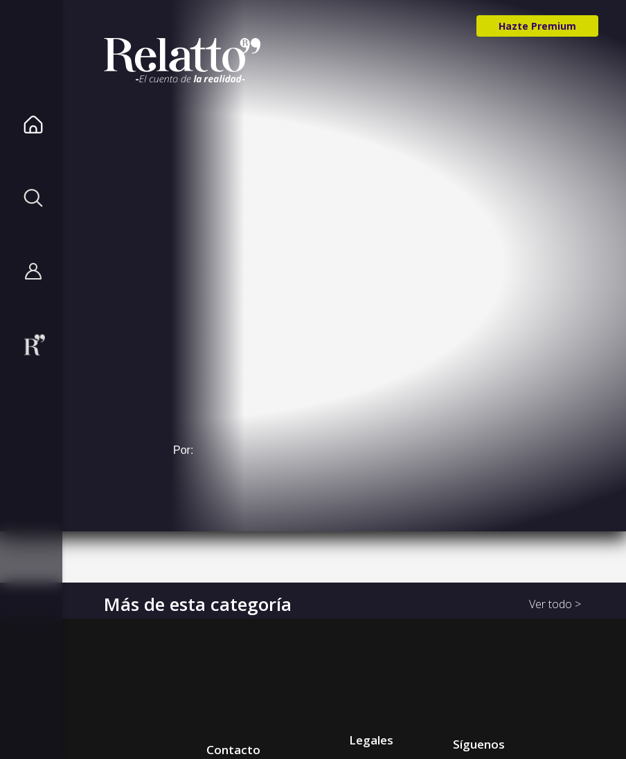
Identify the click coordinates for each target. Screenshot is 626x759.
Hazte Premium (537, 26)
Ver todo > (555, 604)
